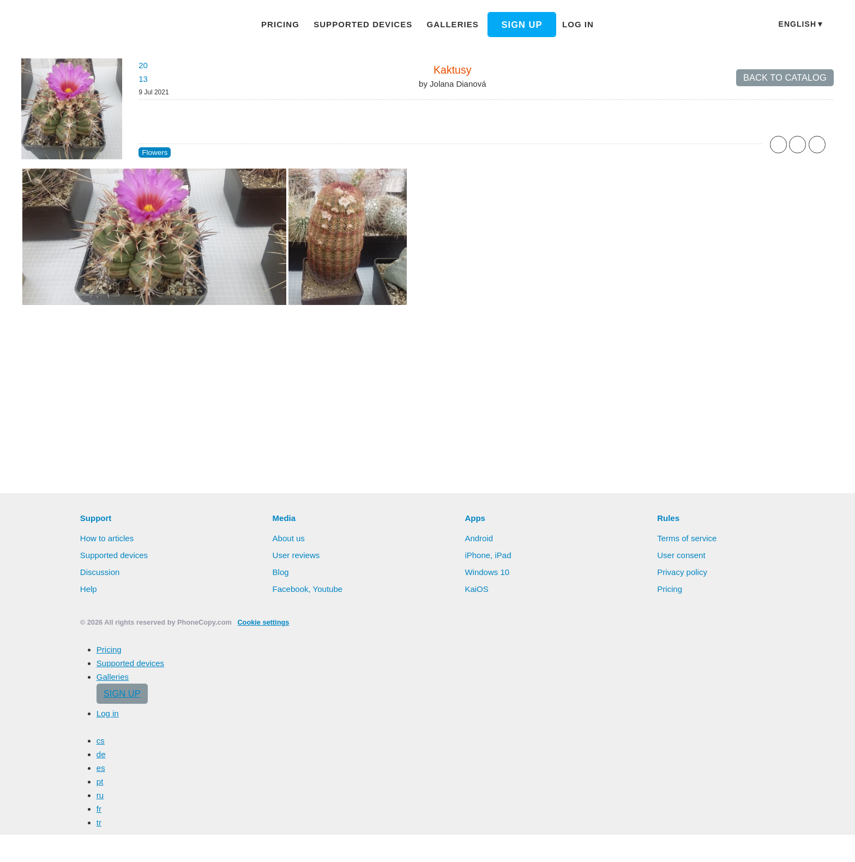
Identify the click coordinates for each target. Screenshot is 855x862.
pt (100, 781)
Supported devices (363, 24)
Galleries (453, 24)
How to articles (107, 538)
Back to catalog (785, 77)
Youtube (328, 589)
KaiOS (476, 589)
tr (99, 822)
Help (88, 589)
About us (289, 538)
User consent (681, 555)
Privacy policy (682, 572)
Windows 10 (487, 572)
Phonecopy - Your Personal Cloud (85, 25)
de (101, 754)
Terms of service (686, 538)
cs (101, 740)
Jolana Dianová (458, 83)
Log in (578, 24)
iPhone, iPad (488, 555)
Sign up (522, 24)
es (101, 768)
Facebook (291, 589)
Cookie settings (263, 622)
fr (99, 808)
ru (100, 795)
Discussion (100, 572)
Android (479, 538)
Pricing (280, 24)
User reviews (296, 555)
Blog (281, 572)
